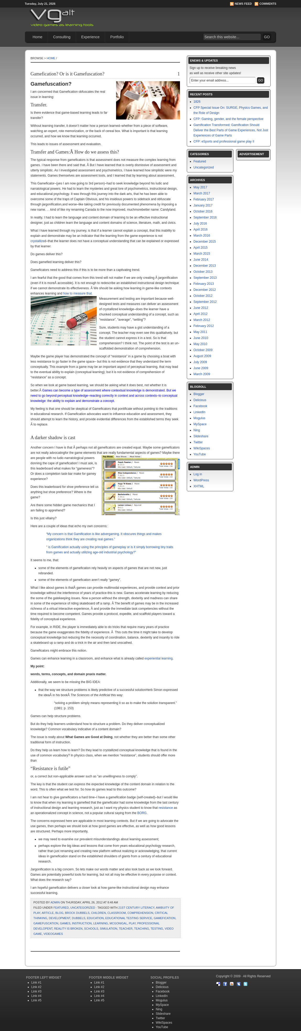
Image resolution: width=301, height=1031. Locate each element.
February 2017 (204, 199)
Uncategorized (82, 907)
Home (37, 37)
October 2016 (203, 211)
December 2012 (205, 290)
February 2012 (204, 326)
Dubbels (78, 918)
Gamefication (165, 918)
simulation (108, 928)
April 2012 (201, 314)
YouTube (200, 454)
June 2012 (201, 308)
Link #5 (36, 1000)
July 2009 (200, 362)
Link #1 (36, 982)
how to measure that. (77, 293)
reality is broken (68, 928)
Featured (61, 907)
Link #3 (36, 991)
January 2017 (203, 205)
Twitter (198, 442)
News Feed (243, 3)
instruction (82, 923)
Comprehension (140, 912)
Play (132, 923)
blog (59, 912)
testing (157, 928)
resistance (165, 808)
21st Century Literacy (136, 907)
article (48, 912)
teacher (126, 928)
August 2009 (202, 356)
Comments (267, 3)
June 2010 (201, 338)
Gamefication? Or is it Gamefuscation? (68, 74)
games (65, 923)
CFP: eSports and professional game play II (224, 141)
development (59, 918)
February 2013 (204, 284)
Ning (197, 430)
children (98, 912)
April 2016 (201, 229)
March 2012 (202, 320)
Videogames (53, 933)
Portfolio (117, 37)
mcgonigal (118, 923)
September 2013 (205, 278)
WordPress (201, 480)
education (95, 918)
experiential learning (158, 658)
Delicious (200, 400)
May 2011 (200, 332)
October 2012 (203, 296)
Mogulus (199, 418)
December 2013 (205, 266)
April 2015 (201, 247)
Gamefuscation (46, 923)
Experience (90, 37)
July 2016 (200, 223)
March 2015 (202, 253)
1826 (197, 101)
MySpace (200, 424)
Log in (198, 474)
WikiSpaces (202, 448)
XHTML (199, 486)
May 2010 (200, 344)
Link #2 (36, 987)
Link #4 (36, 996)
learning (100, 923)
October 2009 (203, 350)
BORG (141, 813)
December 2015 (205, 241)
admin (55, 902)
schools (91, 928)
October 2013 (203, 272)
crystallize (38, 241)
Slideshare (201, 436)
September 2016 (205, 217)
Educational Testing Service (128, 918)
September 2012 (205, 302)
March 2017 (202, 193)
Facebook (200, 406)
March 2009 (202, 374)
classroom (116, 912)
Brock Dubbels (77, 912)
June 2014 (201, 259)
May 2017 (200, 187)
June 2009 (201, 368)
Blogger (199, 394)
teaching (141, 928)
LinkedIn (199, 412)
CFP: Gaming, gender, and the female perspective (229, 119)
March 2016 (202, 235)
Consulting (61, 37)
